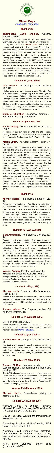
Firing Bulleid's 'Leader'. (25, 199)
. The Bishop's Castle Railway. (27, 85)
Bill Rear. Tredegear (13, 322)
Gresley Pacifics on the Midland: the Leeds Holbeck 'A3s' (24, 272)
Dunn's (26, 330)
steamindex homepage (27, 24)
